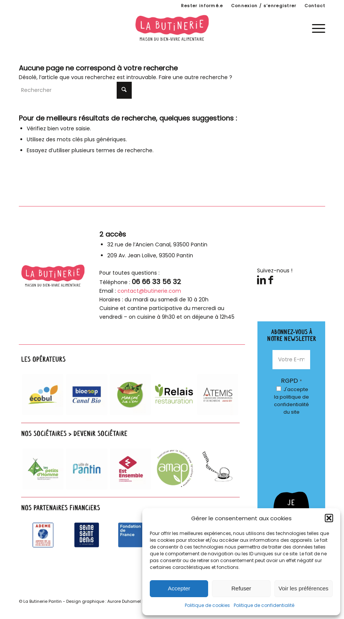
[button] (329, 518)
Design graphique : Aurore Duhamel (103, 601)
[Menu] (314, 28)
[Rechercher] (75, 90)
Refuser (241, 588)
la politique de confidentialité (291, 400)
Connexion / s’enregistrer (264, 6)
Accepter (179, 588)
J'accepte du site (291, 401)
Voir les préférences (304, 588)
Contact (314, 6)
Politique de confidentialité (264, 605)
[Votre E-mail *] (291, 359)
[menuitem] (202, 6)
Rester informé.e (202, 6)
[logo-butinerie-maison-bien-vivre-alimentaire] (172, 28)
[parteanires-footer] (132, 452)
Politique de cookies (207, 605)
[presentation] (303, 450)
